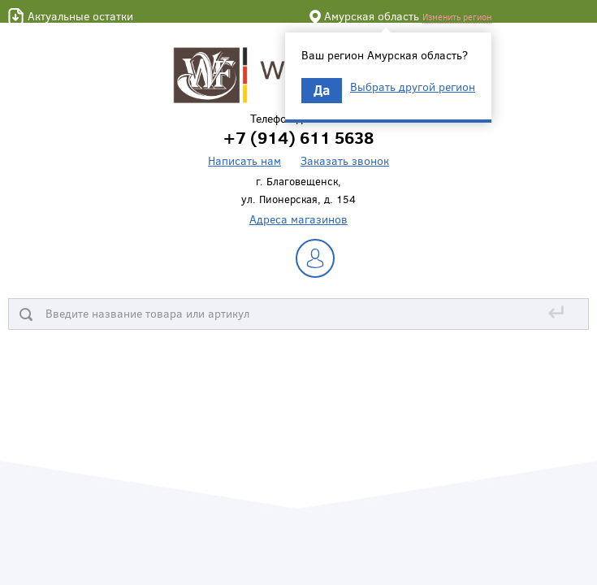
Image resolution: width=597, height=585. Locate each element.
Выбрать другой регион (412, 86)
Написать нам (244, 160)
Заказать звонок (345, 160)
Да (322, 89)
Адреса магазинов (298, 219)
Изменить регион (456, 17)
